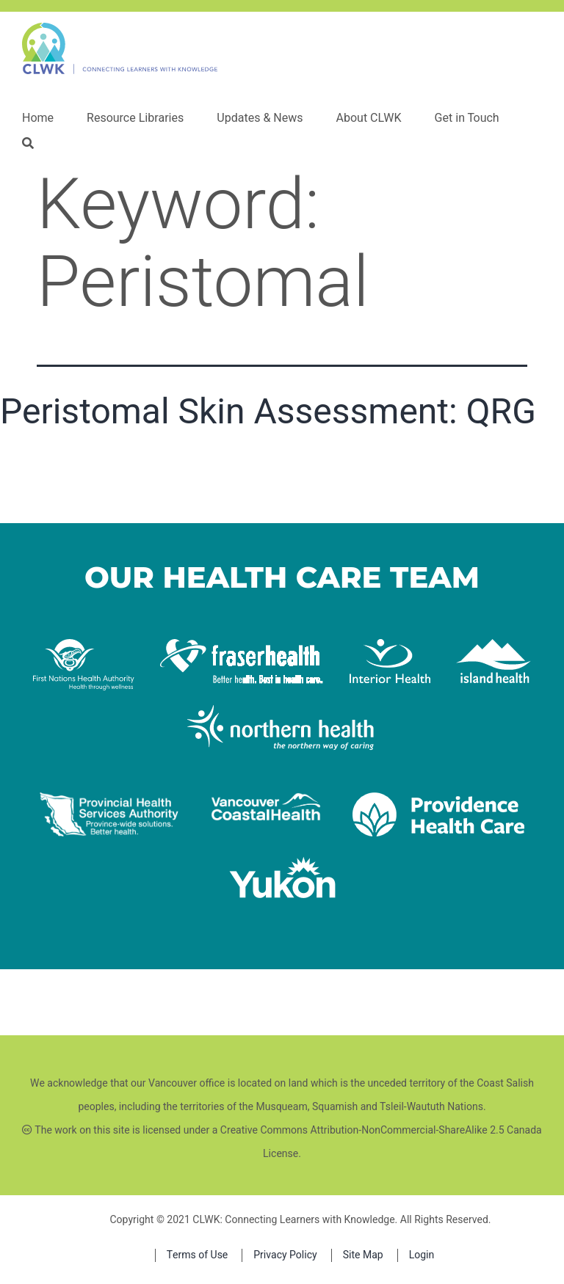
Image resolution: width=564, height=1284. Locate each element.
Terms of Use (197, 1255)
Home (38, 118)
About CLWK (368, 118)
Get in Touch (467, 118)
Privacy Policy (285, 1255)
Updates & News (260, 118)
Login (422, 1255)
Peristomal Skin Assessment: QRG (268, 411)
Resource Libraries (135, 118)
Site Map (363, 1255)
